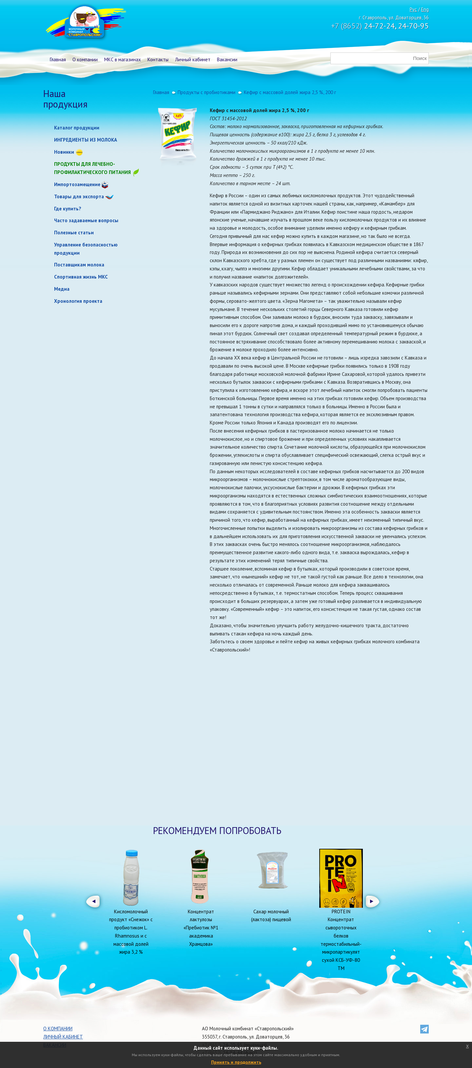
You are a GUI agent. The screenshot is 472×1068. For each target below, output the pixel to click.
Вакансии (227, 59)
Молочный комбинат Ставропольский (85, 23)
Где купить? (67, 208)
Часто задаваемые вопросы (86, 220)
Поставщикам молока (79, 265)
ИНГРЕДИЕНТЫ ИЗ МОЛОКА (85, 140)
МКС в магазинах (122, 59)
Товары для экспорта (79, 196)
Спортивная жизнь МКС (81, 277)
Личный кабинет (192, 59)
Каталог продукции (76, 128)
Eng (425, 9)
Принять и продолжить (236, 1062)
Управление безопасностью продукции (86, 249)
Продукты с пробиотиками (206, 92)
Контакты (158, 59)
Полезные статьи (74, 232)
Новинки (64, 152)
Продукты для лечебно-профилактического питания (97, 168)
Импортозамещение (77, 184)
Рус (413, 9)
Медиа (61, 289)
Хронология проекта (78, 301)
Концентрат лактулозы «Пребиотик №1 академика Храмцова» (201, 927)
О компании (85, 59)
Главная (58, 59)
